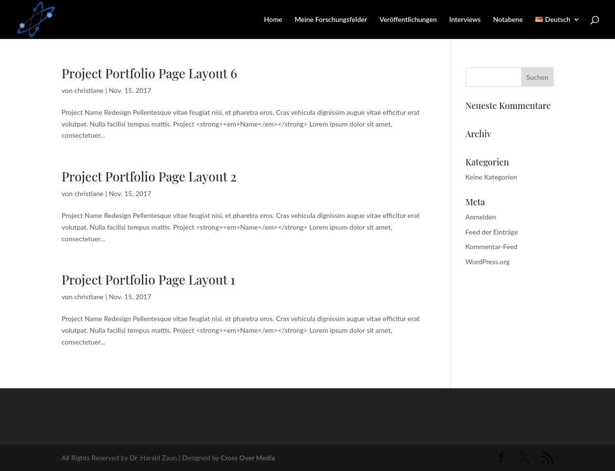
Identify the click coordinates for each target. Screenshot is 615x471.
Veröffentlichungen (408, 19)
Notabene (508, 19)
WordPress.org (488, 261)
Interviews (465, 19)
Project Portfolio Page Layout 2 (148, 176)
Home (273, 19)
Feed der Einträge (492, 232)
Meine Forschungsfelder (330, 19)
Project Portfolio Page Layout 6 (149, 73)
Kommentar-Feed (492, 246)
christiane (89, 90)
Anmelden (481, 217)
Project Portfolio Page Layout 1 (148, 279)
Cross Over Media (248, 457)
